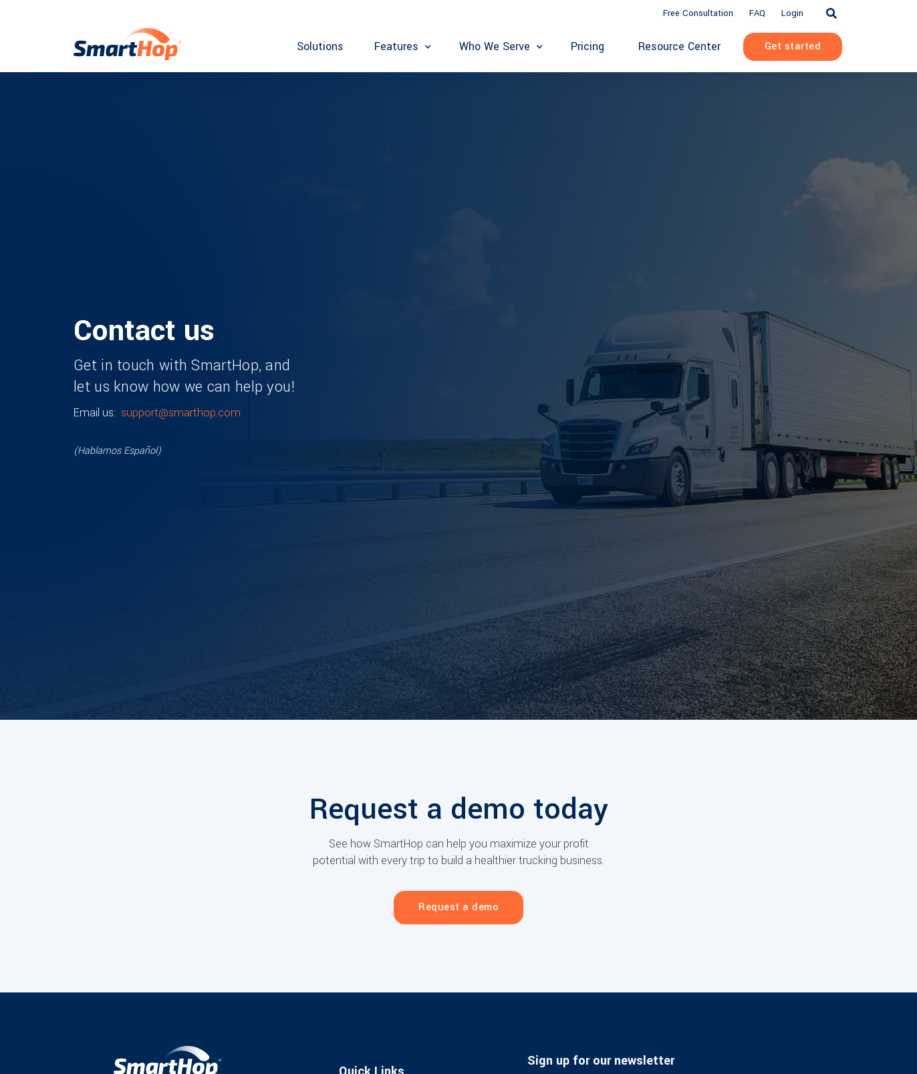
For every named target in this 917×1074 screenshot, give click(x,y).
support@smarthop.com (181, 412)
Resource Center (679, 46)
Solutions (320, 46)
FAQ (757, 13)
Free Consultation (698, 13)
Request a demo (458, 907)
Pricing (587, 46)
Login (792, 13)
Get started (793, 46)
